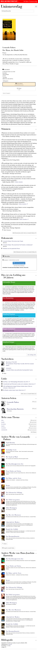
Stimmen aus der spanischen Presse (11, 248)
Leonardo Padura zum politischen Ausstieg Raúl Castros (19, 369)
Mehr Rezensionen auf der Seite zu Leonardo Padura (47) (24, 233)
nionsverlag (11, 6)
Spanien (3, 426)
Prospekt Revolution (32, 424)
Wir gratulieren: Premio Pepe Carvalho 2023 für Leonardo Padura (20, 363)
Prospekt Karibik (33, 422)
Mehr (4, 373)
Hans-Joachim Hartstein (15, 409)
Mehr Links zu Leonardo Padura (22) (28, 393)
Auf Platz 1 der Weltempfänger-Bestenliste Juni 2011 (15, 381)
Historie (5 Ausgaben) (6, 93)
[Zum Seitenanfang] (36, 129)
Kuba (2, 420)
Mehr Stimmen (6, 230)
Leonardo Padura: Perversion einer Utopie (13, 241)
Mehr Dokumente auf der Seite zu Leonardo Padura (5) (25, 252)
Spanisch (10, 644)
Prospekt (34, 401)
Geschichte (3, 428)
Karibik (2, 422)
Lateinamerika (4, 429)
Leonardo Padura (13, 402)
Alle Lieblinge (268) (31, 354)
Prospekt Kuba (33, 420)
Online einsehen (19, 182)
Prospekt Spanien (33, 426)
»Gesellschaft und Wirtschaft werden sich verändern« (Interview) (18, 384)
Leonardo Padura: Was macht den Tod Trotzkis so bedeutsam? (18, 244)
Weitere (5, 543)
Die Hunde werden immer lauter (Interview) (13, 390)
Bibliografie (5, 81)
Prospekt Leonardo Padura (8, 548)
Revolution (3, 424)
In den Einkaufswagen (19, 263)
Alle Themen (33, 432)
